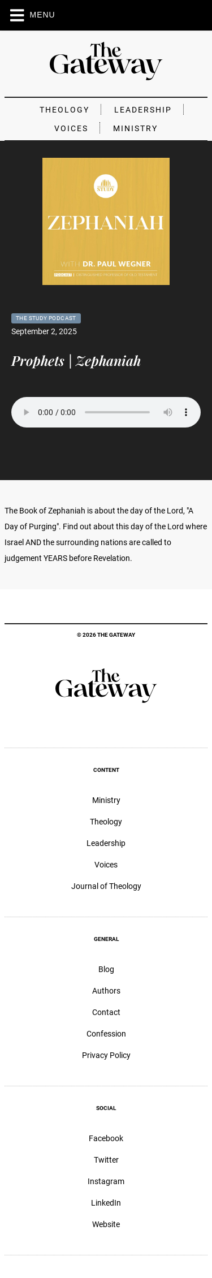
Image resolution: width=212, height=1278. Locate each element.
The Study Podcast (46, 318)
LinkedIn (106, 1202)
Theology (64, 109)
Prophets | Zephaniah (76, 360)
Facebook (106, 1138)
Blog (106, 969)
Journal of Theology (106, 886)
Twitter (106, 1159)
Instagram (106, 1181)
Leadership (143, 109)
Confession (106, 1033)
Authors (106, 990)
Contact (106, 1012)
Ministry (135, 128)
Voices (71, 128)
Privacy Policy (106, 1055)
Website (106, 1224)
